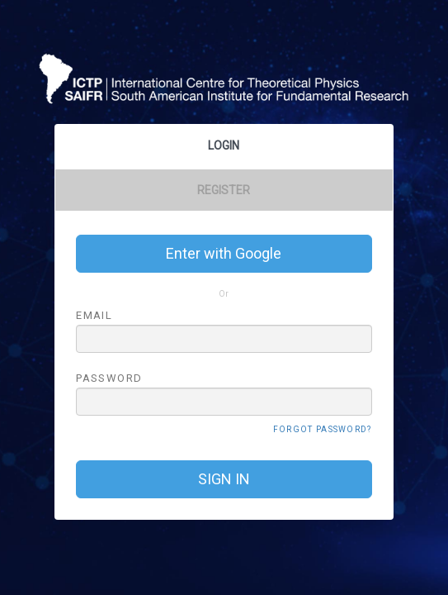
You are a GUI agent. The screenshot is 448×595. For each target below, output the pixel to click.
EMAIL (94, 315)
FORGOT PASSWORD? (322, 429)
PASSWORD (109, 377)
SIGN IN (224, 479)
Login (223, 145)
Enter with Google (223, 253)
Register (223, 190)
